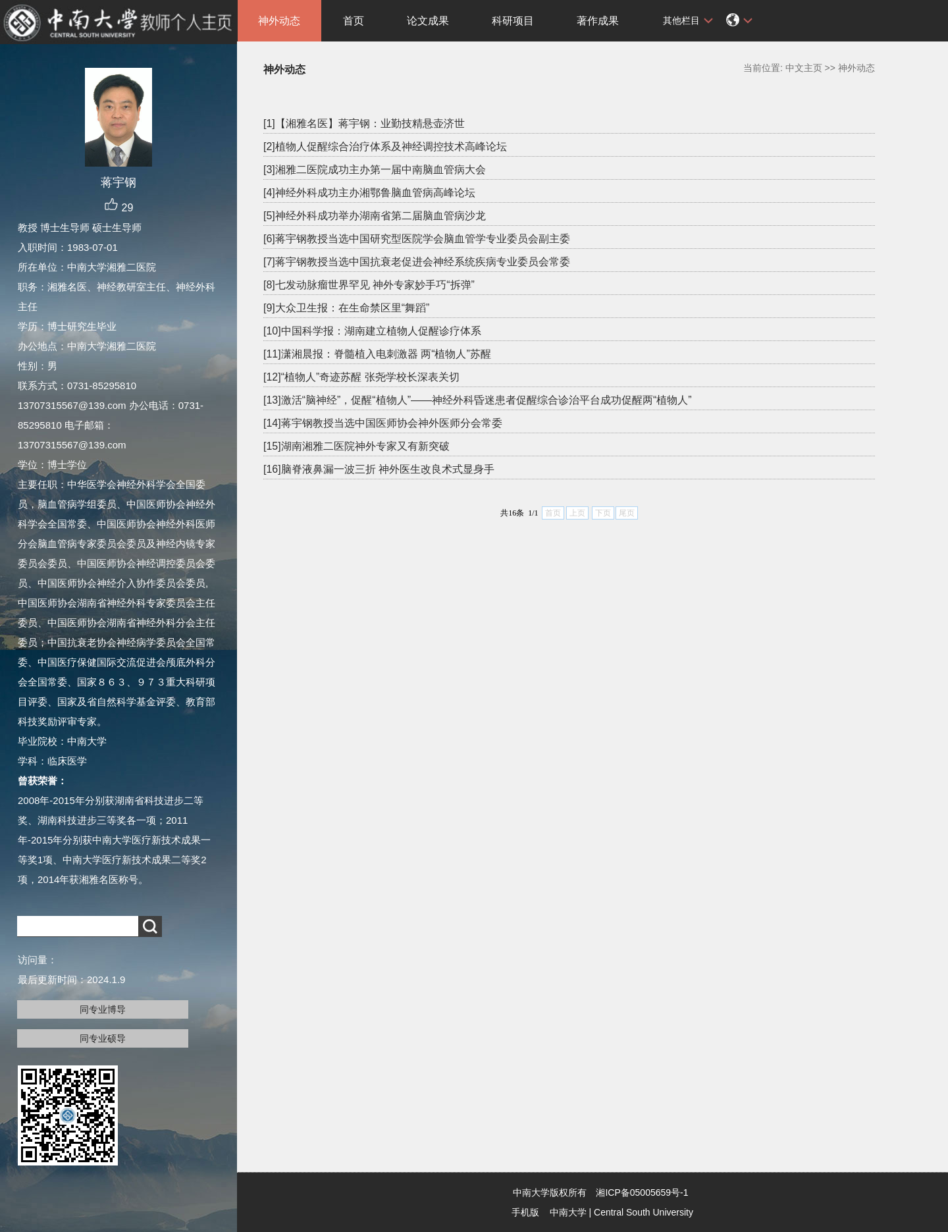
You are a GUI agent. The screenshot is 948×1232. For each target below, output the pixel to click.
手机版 (525, 1212)
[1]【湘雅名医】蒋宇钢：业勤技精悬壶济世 (364, 123)
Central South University (643, 1212)
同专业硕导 (103, 1038)
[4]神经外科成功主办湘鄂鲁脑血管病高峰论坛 (369, 192)
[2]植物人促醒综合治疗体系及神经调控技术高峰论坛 (385, 146)
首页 (353, 20)
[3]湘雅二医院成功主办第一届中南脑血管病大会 (374, 169)
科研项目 (513, 20)
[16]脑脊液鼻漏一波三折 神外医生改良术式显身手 (378, 469)
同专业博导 (103, 1009)
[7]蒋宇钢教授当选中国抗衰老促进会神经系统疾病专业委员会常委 (416, 261)
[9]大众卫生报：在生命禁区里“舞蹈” (346, 307)
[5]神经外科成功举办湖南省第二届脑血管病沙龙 (374, 215)
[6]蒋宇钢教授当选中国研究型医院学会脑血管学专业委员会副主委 (416, 238)
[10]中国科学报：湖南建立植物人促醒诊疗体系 (372, 330)
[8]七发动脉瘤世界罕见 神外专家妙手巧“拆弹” (369, 284)
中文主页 (803, 68)
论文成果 (428, 20)
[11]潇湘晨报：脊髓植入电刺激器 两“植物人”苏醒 (377, 354)
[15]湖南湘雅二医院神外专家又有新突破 (356, 446)
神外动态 (279, 20)
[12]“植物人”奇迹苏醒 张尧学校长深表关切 (361, 377)
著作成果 (598, 20)
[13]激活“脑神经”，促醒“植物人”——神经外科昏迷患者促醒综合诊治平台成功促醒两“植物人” (477, 400)
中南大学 (568, 1212)
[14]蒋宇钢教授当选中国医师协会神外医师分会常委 (382, 423)
